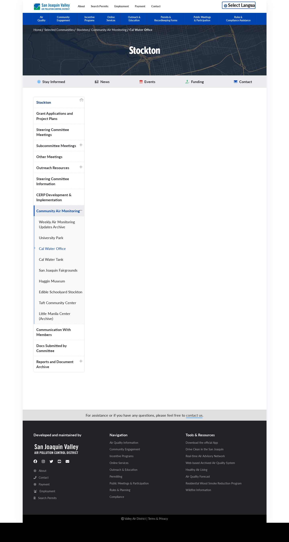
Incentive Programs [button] (89, 18)
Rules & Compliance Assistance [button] (238, 18)
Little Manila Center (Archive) (54, 316)
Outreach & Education (123, 469)
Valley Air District (135, 519)
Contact (156, 6)
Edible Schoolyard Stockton (60, 291)
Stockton (83, 30)
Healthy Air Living (196, 469)
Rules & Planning (120, 490)
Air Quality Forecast (198, 476)
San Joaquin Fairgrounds (58, 270)
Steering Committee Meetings (52, 132)
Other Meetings (49, 156)
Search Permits (99, 6)
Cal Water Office (52, 248)
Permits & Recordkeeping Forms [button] (165, 18)
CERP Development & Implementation (53, 197)
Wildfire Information (198, 490)
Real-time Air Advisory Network (205, 456)
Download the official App (202, 442)
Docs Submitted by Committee (51, 348)
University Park (51, 237)
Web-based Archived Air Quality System (210, 463)
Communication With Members (53, 332)
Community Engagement (125, 449)
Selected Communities (59, 30)
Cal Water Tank (51, 259)
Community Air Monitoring (109, 30)
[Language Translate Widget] (238, 5)
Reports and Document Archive (54, 364)
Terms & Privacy (158, 519)
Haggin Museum (52, 280)
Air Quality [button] (41, 18)
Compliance (117, 496)
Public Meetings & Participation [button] (202, 18)
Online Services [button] (111, 18)
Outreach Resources (52, 167)
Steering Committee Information (52, 181)
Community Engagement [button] (63, 18)
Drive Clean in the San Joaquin (205, 449)
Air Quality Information (124, 442)
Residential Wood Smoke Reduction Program (214, 483)
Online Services (119, 463)
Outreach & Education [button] (134, 18)
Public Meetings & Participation (129, 483)
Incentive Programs (121, 456)
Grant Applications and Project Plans (54, 116)
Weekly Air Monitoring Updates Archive (57, 224)
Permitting (116, 476)
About (81, 6)
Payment (140, 6)
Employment (121, 6)
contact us (194, 415)
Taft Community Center (57, 302)
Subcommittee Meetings (56, 145)
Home (38, 30)
